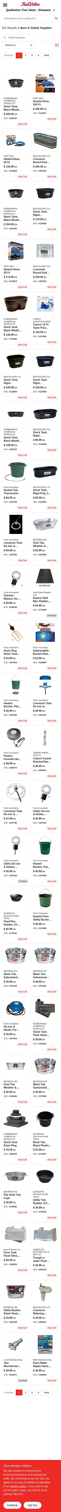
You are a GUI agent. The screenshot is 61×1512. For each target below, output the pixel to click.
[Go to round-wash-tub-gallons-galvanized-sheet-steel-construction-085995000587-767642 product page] (45, 970)
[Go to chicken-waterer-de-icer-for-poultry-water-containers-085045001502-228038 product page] (16, 593)
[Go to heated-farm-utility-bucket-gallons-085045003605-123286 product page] (45, 915)
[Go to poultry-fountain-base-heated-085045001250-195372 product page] (16, 753)
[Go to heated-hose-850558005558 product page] (16, 155)
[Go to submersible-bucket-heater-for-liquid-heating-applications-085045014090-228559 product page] (45, 647)
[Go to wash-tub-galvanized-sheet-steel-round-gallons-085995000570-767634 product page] (16, 970)
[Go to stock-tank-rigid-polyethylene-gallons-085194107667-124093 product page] (45, 431)
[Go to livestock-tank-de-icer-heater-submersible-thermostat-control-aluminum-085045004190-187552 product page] (16, 539)
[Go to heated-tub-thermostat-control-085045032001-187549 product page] (16, 486)
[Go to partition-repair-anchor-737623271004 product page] (16, 1359)
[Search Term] (30, 18)
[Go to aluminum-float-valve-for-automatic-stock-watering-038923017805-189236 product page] (16, 1251)
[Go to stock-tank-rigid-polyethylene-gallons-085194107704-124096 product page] (45, 210)
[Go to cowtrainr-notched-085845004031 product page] (45, 753)
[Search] (56, 18)
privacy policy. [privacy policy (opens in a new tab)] (19, 1486)
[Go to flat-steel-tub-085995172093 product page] (16, 1193)
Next (46, 55)
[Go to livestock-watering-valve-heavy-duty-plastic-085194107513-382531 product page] (45, 1307)
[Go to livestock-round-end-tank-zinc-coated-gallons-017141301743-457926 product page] (45, 155)
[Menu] (5, 5)
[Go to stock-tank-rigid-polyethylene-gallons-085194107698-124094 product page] (16, 376)
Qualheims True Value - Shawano (30, 10)
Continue (12, 1505)
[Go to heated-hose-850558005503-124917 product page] (45, 100)
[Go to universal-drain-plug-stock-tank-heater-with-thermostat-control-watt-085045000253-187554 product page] (16, 647)
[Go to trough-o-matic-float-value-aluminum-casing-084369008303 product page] (45, 1251)
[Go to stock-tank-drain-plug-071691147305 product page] (16, 1136)
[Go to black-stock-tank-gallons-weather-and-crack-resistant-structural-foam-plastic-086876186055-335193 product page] (16, 100)
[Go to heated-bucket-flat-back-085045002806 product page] (45, 860)
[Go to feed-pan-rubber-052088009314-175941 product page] (16, 915)
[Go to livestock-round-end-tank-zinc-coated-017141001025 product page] (45, 266)
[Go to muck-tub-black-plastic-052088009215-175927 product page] (45, 1136)
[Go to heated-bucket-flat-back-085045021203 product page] (16, 699)
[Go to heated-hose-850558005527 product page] (16, 266)
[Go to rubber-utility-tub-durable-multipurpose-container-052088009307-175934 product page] (45, 1193)
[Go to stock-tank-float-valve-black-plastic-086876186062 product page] (45, 1025)
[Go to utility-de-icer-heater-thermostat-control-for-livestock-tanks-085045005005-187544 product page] (16, 860)
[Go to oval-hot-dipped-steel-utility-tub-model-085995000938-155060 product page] (16, 1081)
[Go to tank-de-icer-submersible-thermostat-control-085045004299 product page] (16, 807)
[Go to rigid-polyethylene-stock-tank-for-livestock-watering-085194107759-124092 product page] (45, 486)
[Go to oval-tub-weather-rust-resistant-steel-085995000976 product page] (45, 539)
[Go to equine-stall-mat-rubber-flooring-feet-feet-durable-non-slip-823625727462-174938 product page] (45, 593)
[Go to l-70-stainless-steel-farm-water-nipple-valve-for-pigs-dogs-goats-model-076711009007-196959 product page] (45, 1359)
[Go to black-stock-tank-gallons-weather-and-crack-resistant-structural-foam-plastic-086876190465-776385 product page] (16, 321)
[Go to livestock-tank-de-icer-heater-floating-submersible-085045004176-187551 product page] (45, 699)
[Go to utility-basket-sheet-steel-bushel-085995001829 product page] (16, 1307)
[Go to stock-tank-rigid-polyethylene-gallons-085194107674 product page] (45, 376)
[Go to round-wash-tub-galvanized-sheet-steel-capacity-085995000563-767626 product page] (45, 1081)
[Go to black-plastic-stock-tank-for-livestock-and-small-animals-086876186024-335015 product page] (16, 431)
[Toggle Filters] (57, 45)
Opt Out (32, 1505)
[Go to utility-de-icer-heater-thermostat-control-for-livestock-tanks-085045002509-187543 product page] (45, 807)
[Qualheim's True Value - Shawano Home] (30, 4)
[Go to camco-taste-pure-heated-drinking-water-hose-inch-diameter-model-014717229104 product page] (45, 321)
